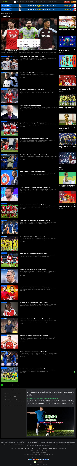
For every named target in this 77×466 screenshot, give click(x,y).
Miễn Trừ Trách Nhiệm (53, 448)
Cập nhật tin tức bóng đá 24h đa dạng (9, 396)
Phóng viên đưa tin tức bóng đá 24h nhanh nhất (11, 390)
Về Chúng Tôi (13, 448)
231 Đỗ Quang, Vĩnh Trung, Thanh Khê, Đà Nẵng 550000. (40, 450)
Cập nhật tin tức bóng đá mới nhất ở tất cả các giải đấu (12, 393)
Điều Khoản (20, 448)
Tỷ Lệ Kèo (37, 1)
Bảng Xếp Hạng (32, 1)
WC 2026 (16, 2)
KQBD (41, 1)
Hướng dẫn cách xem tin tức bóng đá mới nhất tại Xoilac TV (13, 405)
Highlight (27, 1)
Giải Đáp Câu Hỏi (62, 448)
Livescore (45, 1)
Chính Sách (27, 448)
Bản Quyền (38, 448)
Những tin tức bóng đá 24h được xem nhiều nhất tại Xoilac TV (13, 402)
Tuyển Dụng (54, 1)
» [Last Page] (18, 384)
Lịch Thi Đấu (22, 1)
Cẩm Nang (49, 1)
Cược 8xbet (73, 1)
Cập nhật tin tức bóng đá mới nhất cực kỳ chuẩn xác (11, 399)
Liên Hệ (32, 448)
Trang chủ (3, 13)
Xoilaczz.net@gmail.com (40, 456)
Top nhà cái (67, 1)
